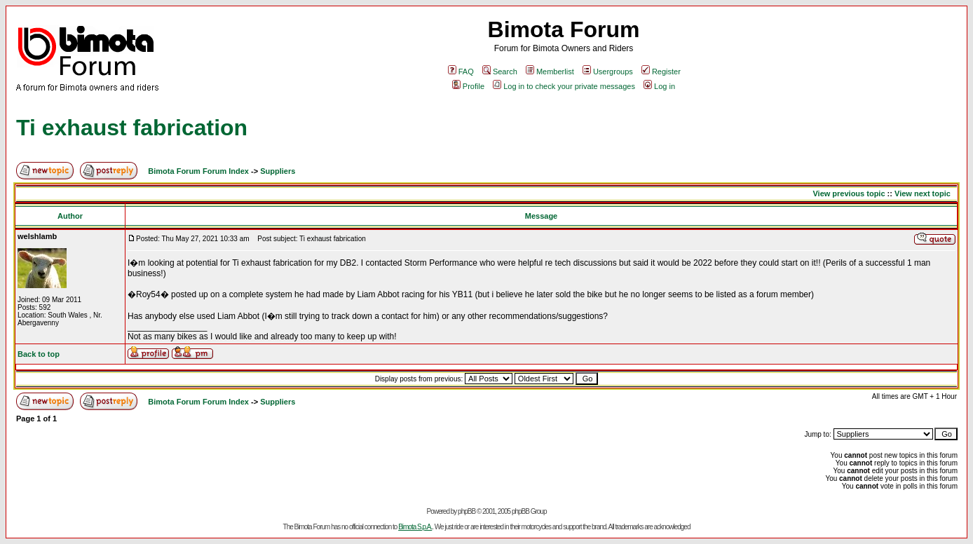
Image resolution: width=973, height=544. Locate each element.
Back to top (39, 354)
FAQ (461, 71)
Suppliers (277, 171)
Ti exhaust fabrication (131, 127)
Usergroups (608, 71)
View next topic (922, 193)
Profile (468, 86)
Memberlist (550, 71)
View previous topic (848, 193)
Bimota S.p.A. (415, 527)
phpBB (466, 511)
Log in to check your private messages (564, 86)
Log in (659, 86)
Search (499, 71)
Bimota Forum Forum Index (198, 171)
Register (661, 71)
